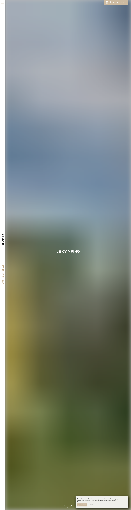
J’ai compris (82, 505)
